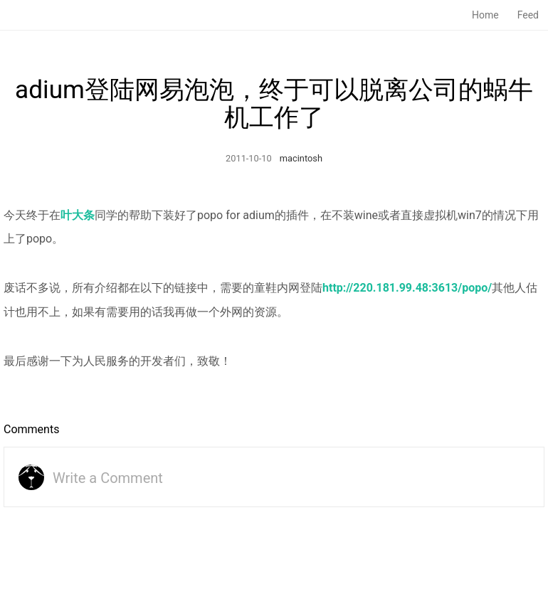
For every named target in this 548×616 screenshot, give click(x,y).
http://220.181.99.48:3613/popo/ (407, 287)
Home (485, 15)
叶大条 (77, 215)
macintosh (301, 158)
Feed (528, 15)
